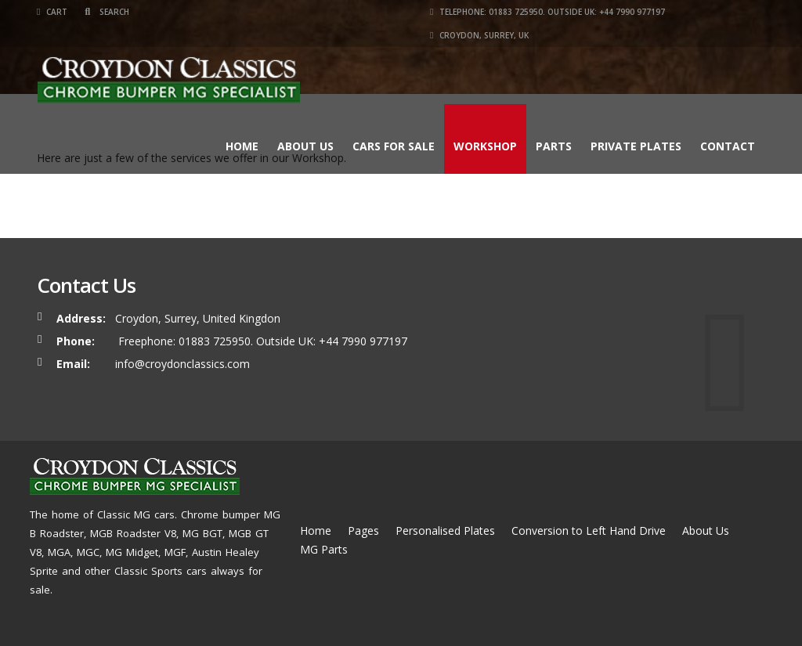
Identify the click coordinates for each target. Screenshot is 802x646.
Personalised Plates (445, 530)
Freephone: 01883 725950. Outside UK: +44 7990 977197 (261, 341)
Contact (727, 146)
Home (242, 146)
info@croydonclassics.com (182, 363)
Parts (554, 146)
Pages (363, 530)
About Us (305, 146)
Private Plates (636, 146)
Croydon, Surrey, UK (479, 35)
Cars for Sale (393, 146)
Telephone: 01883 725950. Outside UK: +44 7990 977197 (547, 11)
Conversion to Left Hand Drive (588, 530)
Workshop (485, 146)
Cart (52, 11)
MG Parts (324, 549)
